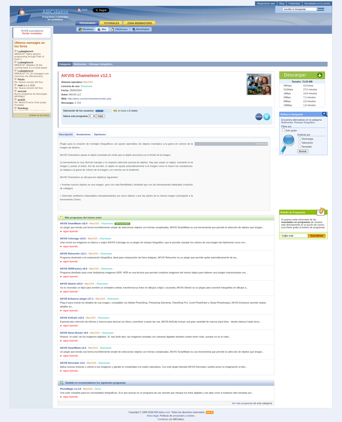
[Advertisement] (192, 49)
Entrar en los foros (39, 115)
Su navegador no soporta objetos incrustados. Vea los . (32, 75)
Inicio (84, 9)
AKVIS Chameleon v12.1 (86, 75)
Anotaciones (83, 134)
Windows (86, 29)
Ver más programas (242, 403)
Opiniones (100, 134)
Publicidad (294, 3)
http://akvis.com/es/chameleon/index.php (89, 98)
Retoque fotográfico (101, 64)
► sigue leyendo (69, 231)
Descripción (66, 134)
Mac (101, 29)
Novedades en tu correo (317, 3)
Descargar (295, 74)
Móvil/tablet (141, 29)
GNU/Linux (119, 29)
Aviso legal (152, 415)
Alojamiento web (266, 3)
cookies (190, 415)
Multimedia (80, 64)
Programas (48, 16)
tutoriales (63, 16)
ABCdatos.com (162, 412)
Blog (281, 3)
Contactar (162, 419)
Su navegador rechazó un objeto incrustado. (32, 32)
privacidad (178, 415)
